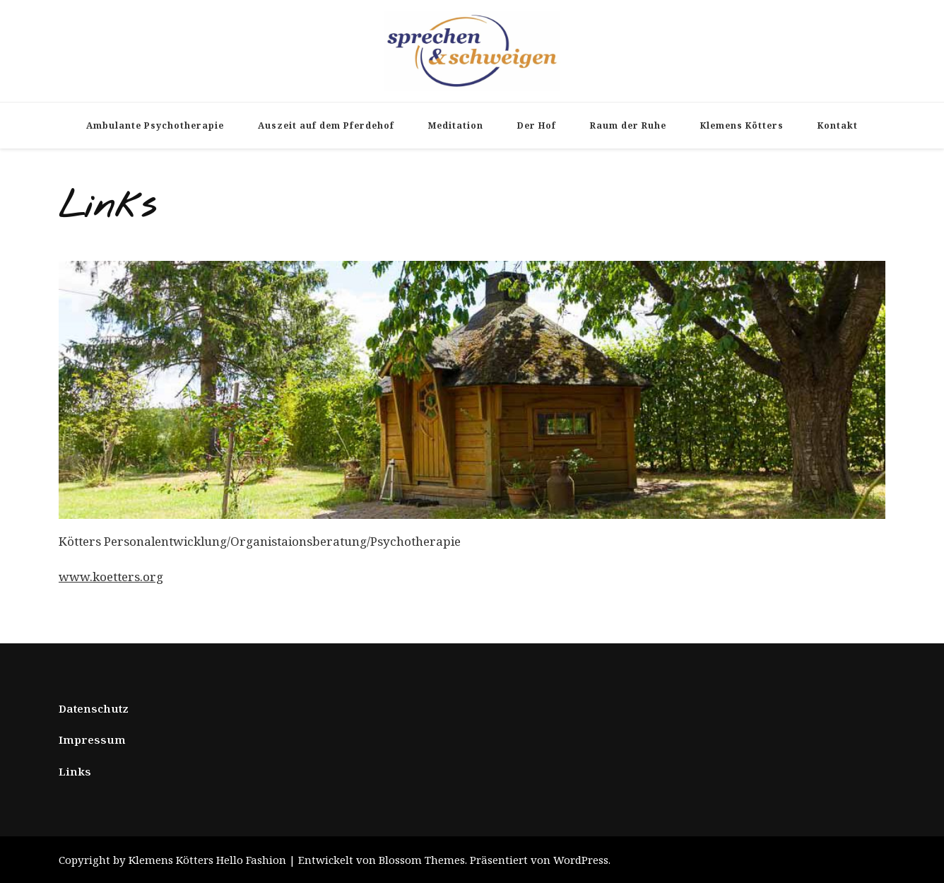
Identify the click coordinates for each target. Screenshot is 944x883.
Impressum (92, 739)
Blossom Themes (422, 860)
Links (75, 771)
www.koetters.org (111, 576)
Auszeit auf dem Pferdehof (326, 125)
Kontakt (838, 125)
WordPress (580, 860)
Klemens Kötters (742, 125)
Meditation (455, 125)
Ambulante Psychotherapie (155, 125)
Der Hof (536, 125)
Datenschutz (94, 708)
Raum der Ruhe (628, 125)
